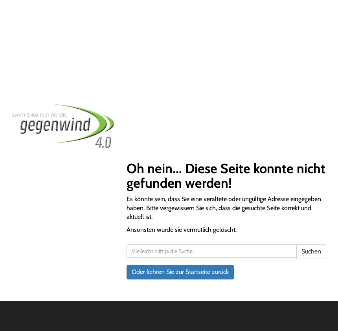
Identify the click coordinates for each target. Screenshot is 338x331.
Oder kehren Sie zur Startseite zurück (180, 272)
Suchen (311, 251)
